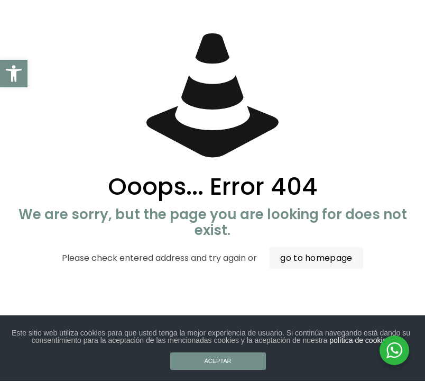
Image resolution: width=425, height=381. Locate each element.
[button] (13, 73)
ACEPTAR (217, 361)
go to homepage (316, 258)
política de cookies (359, 340)
